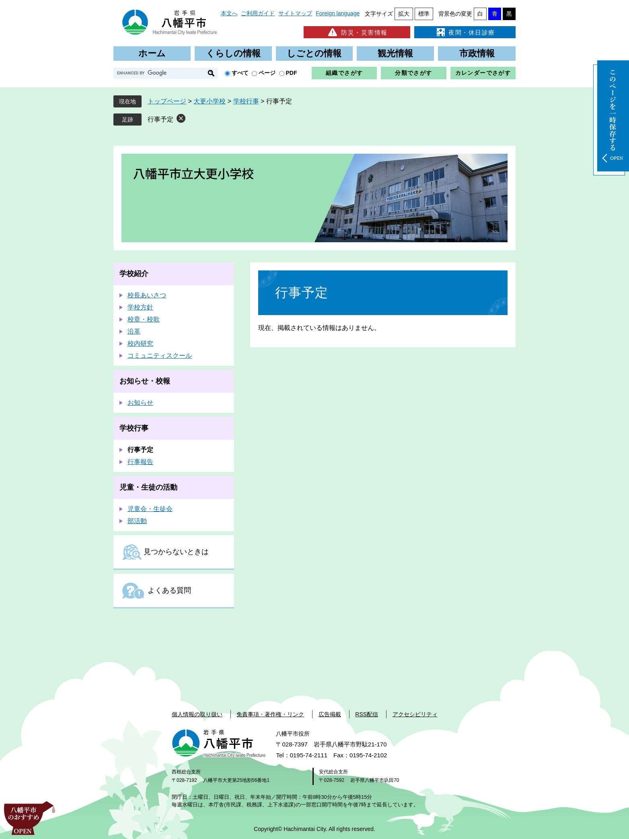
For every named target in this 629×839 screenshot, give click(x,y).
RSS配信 (366, 714)
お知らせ (140, 402)
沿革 (133, 331)
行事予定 (160, 119)
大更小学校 (209, 101)
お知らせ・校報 (144, 381)
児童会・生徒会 (150, 508)
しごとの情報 (314, 53)
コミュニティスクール (159, 355)
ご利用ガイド (258, 13)
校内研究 (140, 343)
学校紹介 (133, 274)
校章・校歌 (143, 319)
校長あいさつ (146, 295)
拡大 (403, 13)
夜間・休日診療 (465, 32)
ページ (267, 73)
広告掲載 (330, 714)
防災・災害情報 (357, 32)
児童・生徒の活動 (148, 487)
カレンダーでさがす (483, 73)
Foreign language (338, 13)
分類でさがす (413, 73)
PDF (291, 73)
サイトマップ (295, 13)
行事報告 (140, 461)
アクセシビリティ (415, 714)
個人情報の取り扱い (197, 714)
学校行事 (246, 101)
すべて (240, 73)
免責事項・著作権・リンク (270, 714)
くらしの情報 (233, 53)
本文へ (229, 13)
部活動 (137, 520)
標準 (424, 13)
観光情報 (395, 53)
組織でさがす (344, 73)
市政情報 (477, 53)
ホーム (152, 53)
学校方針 (140, 307)
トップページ (167, 101)
